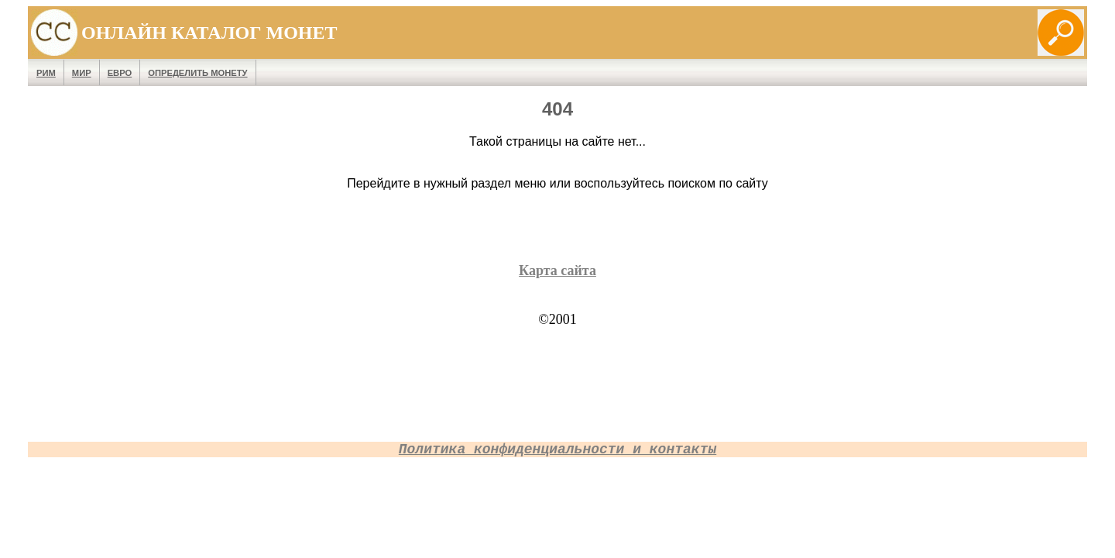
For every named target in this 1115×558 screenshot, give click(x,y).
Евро (120, 73)
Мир (81, 73)
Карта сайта (557, 270)
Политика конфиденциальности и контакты (557, 449)
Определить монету (197, 73)
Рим (46, 73)
